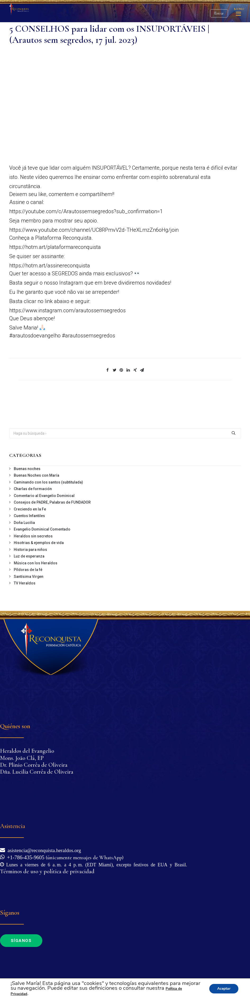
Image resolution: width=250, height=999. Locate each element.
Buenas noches (27, 469)
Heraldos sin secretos (33, 536)
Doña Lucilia (24, 523)
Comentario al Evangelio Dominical (44, 496)
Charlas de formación (33, 489)
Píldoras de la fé (28, 570)
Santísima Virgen (28, 576)
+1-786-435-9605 (24, 856)
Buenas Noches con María (36, 475)
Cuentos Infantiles (29, 516)
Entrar (219, 13)
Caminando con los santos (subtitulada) (48, 482)
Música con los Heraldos (35, 563)
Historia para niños (30, 549)
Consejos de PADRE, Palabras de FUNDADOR (52, 502)
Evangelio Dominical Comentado (42, 529)
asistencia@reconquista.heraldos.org (43, 849)
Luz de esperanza (29, 556)
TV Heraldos (24, 583)
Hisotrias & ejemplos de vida (39, 543)
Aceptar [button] (223, 988)
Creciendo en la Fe (30, 509)
